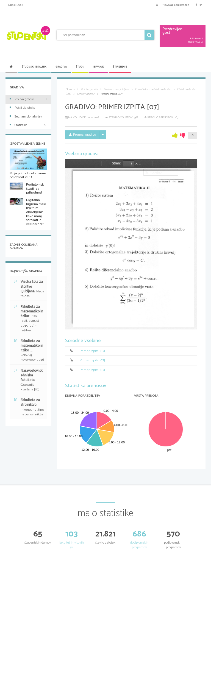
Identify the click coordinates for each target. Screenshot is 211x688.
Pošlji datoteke (22, 108)
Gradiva (61, 67)
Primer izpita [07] (92, 351)
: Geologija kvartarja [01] (28, 379)
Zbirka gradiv (22, 99)
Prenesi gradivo (82, 134)
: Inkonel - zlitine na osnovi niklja (29, 407)
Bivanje (98, 67)
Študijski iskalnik (34, 67)
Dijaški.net (15, 4)
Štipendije (120, 67)
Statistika (28, 125)
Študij (80, 67)
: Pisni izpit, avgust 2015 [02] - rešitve (28, 318)
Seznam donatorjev (26, 116)
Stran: (116, 163)
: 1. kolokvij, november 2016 (29, 350)
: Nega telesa (29, 288)
